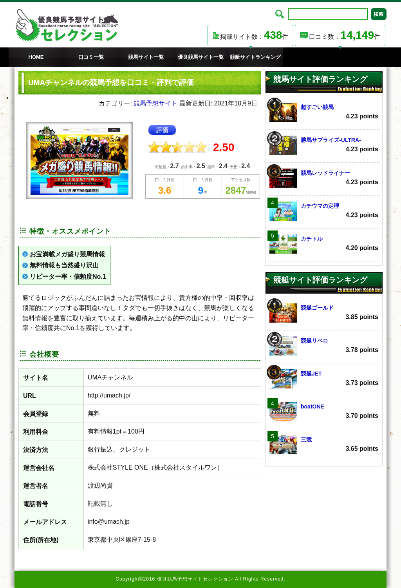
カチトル (323, 244)
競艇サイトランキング (255, 57)
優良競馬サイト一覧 (201, 57)
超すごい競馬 (323, 112)
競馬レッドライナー (323, 178)
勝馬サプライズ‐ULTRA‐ (323, 145)
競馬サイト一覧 (146, 57)
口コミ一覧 (91, 57)
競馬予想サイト (155, 103)
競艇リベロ (323, 346)
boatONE (323, 411)
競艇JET (323, 378)
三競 (323, 444)
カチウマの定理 (323, 211)
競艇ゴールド (323, 313)
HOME (36, 57)
